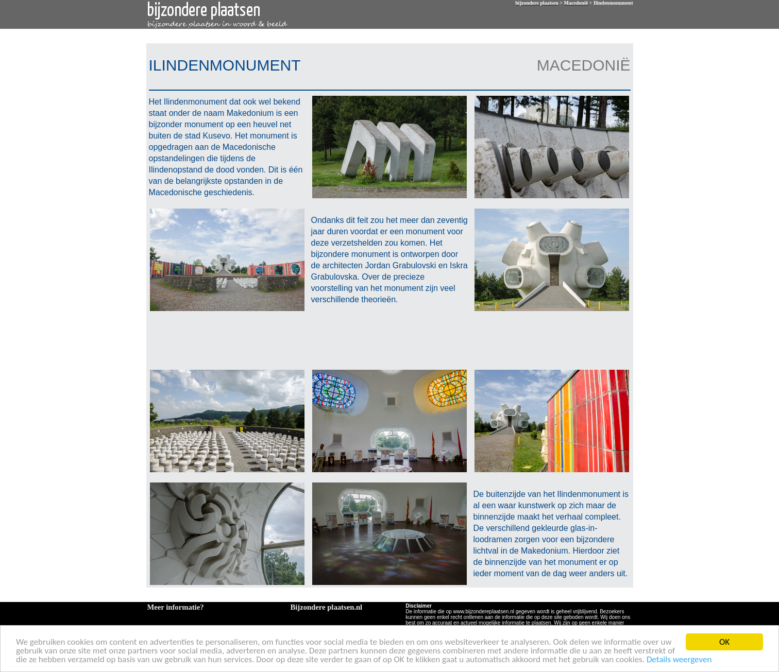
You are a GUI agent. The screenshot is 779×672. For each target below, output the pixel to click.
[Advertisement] (387, 339)
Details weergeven (679, 659)
